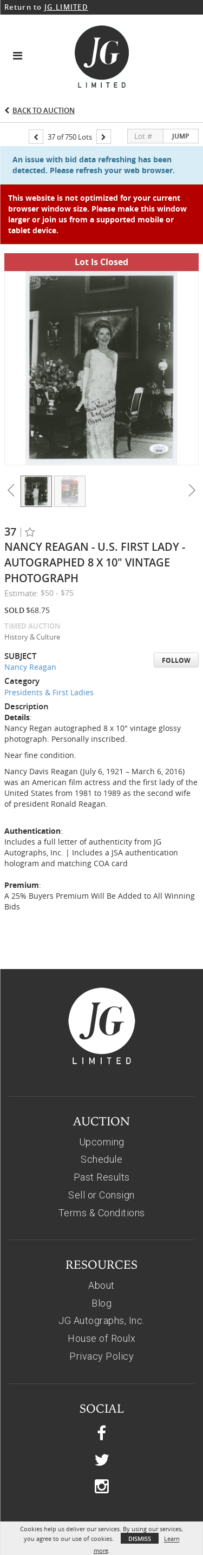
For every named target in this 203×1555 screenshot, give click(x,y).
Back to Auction (43, 110)
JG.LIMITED (66, 7)
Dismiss (139, 1538)
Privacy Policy (101, 1296)
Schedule (101, 1099)
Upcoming (102, 1082)
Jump (180, 136)
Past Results (102, 1117)
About (101, 1225)
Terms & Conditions (101, 1152)
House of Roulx (101, 1278)
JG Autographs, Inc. (101, 1260)
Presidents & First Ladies (49, 632)
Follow (176, 600)
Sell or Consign (101, 1135)
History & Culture (32, 577)
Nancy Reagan (30, 607)
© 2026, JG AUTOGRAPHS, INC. (101, 1501)
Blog (101, 1243)
